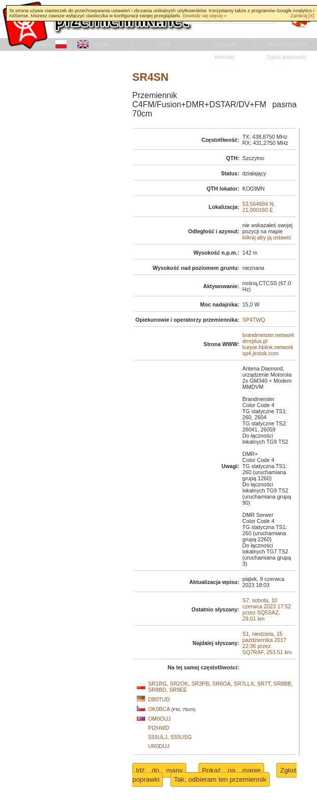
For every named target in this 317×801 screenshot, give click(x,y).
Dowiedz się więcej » (205, 15)
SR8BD (157, 690)
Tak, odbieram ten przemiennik (220, 779)
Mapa (101, 44)
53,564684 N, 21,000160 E (258, 207)
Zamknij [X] (302, 15)
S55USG (181, 737)
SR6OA (221, 684)
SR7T (263, 684)
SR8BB (282, 684)
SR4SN (150, 77)
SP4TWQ (253, 320)
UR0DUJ (158, 746)
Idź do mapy (159, 770)
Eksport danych (286, 44)
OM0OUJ (159, 719)
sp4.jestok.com (260, 353)
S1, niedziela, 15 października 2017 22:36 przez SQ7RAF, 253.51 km (267, 643)
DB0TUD (159, 699)
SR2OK (179, 684)
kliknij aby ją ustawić (266, 237)
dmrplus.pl (254, 341)
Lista (163, 44)
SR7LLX (244, 684)
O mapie (225, 44)
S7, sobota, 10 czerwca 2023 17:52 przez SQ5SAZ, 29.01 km (266, 609)
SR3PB (200, 684)
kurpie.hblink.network (267, 347)
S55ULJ (157, 737)
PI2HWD (158, 728)
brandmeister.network (268, 335)
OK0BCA (159, 709)
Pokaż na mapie (231, 770)
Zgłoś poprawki (286, 57)
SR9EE (178, 690)
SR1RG (157, 684)
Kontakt (225, 57)
